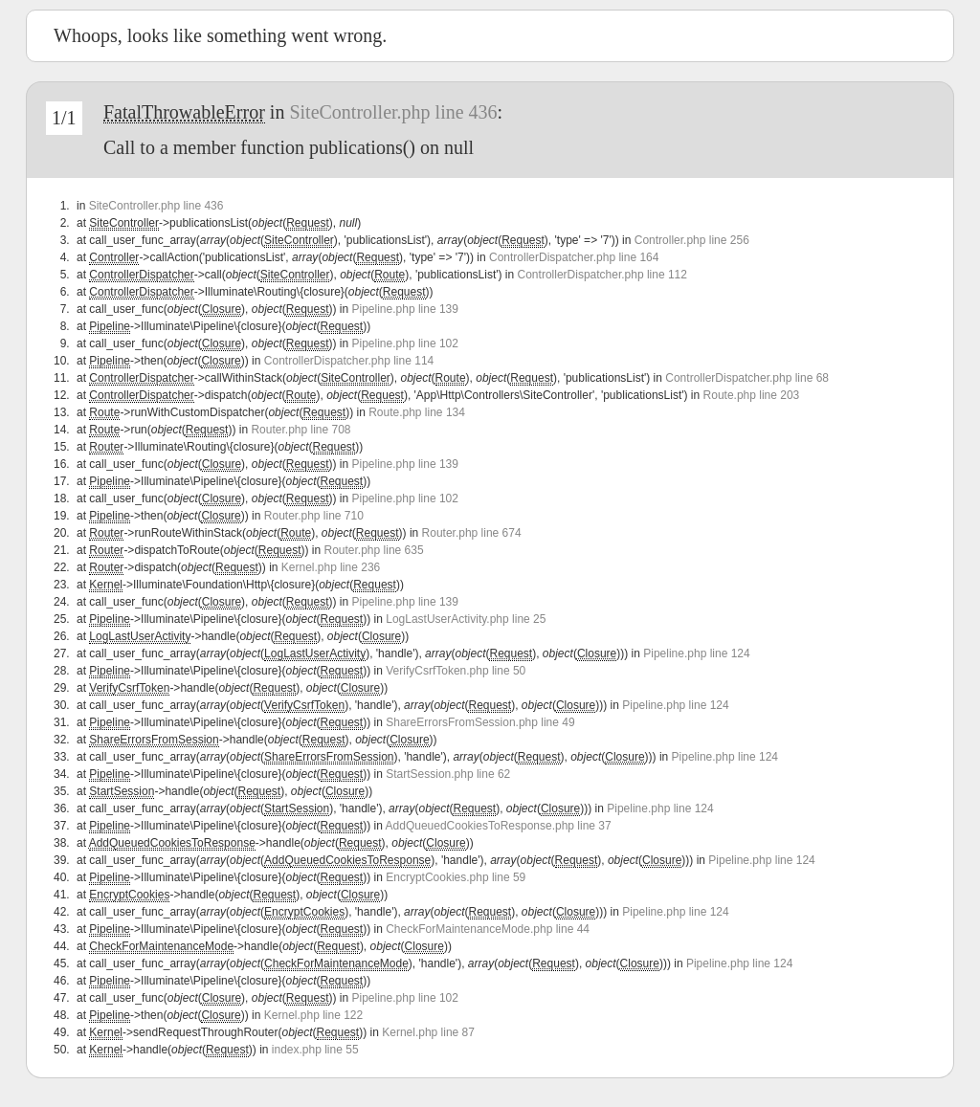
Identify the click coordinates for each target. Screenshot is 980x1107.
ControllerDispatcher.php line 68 (747, 378)
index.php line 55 (315, 1049)
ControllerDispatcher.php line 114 (349, 360)
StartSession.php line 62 (448, 774)
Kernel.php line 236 (330, 567)
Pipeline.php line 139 (405, 309)
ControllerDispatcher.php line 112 (602, 274)
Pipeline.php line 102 (405, 343)
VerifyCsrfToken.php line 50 (455, 670)
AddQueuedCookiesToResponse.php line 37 (499, 825)
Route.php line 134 (416, 412)
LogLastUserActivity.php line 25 (466, 619)
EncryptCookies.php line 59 (455, 877)
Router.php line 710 (314, 515)
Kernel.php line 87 (428, 1032)
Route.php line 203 (751, 395)
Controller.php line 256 (692, 240)
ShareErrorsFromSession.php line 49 (480, 722)
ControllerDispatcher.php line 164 (573, 257)
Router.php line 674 (472, 533)
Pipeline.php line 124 (696, 653)
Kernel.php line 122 (313, 1015)
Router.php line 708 (300, 429)
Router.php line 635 (374, 550)
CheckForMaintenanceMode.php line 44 (488, 929)
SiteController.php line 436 (393, 111)
